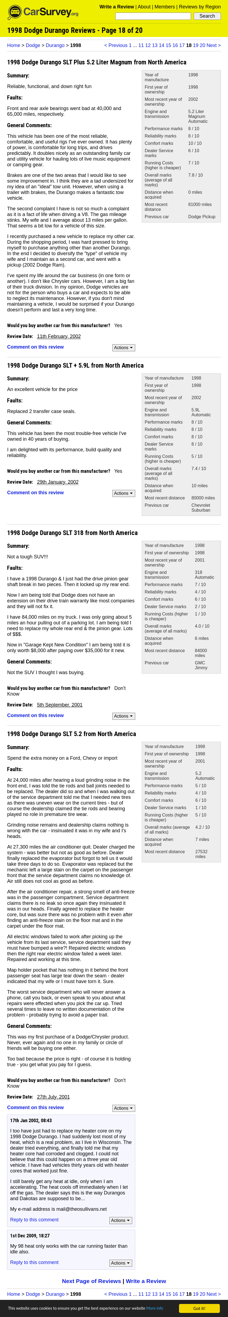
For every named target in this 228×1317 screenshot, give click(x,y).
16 (175, 45)
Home (13, 45)
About (144, 7)
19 (195, 45)
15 (168, 45)
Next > (214, 45)
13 (155, 45)
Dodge (33, 45)
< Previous (116, 45)
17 (182, 45)
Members (165, 7)
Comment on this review (35, 347)
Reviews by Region (200, 7)
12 (148, 45)
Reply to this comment (34, 1219)
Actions (124, 347)
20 (202, 45)
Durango (55, 45)
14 (161, 45)
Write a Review (117, 7)
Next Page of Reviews (91, 1281)
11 (141, 45)
